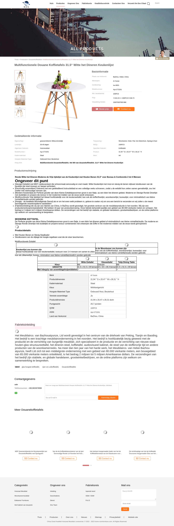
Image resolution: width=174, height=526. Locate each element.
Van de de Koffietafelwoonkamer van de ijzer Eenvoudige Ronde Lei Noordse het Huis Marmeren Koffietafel (68, 452)
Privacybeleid (114, 517)
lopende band (90, 491)
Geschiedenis (55, 496)
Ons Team (53, 505)
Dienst (52, 500)
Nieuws (84, 517)
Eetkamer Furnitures (21, 500)
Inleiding (53, 491)
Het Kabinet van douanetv (23, 505)
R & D (88, 500)
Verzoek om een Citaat (137, 3)
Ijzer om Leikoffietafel (50, 367)
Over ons (69, 517)
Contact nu (124, 109)
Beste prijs (102, 109)
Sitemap (98, 517)
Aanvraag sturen (108, 398)
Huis (51, 3)
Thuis (39, 517)
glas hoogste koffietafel (30, 367)
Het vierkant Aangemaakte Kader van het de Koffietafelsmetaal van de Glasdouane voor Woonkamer (105, 452)
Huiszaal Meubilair (20, 491)
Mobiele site (133, 517)
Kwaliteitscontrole (102, 3)
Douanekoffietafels (69, 367)
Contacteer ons (118, 3)
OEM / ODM (90, 496)
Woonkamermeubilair (21, 496)
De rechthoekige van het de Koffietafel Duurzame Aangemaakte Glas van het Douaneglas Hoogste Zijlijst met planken (142, 452)
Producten (60, 3)
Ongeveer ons (73, 3)
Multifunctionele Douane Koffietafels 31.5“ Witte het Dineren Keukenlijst (68, 59)
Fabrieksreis (87, 3)
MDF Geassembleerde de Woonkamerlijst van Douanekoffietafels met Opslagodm (31, 452)
